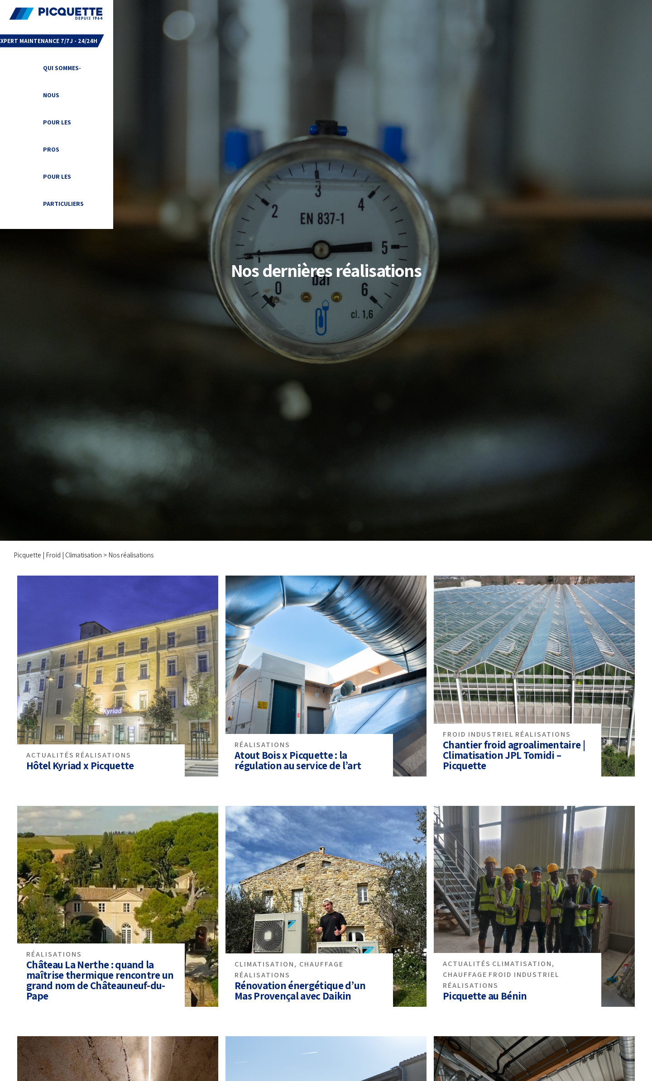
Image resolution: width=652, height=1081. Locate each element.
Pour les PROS (293, 14)
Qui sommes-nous (227, 14)
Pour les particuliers (366, 14)
